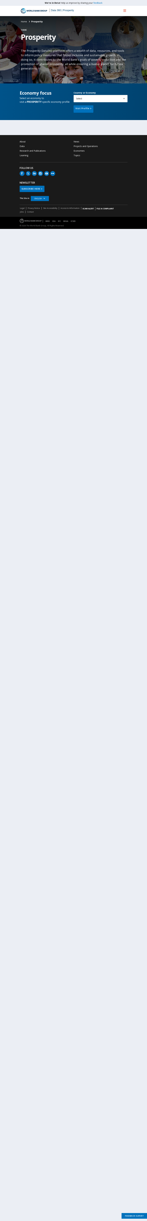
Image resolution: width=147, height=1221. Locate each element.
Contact (30, 212)
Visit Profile (82, 108)
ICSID (73, 221)
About (23, 141)
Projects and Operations (86, 146)
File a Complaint (105, 208)
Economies (79, 150)
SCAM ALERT (88, 208)
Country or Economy (85, 92)
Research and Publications (33, 150)
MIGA (65, 221)
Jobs (22, 212)
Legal (22, 208)
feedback (97, 2)
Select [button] (79, 98)
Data (22, 146)
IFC (59, 221)
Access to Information (70, 208)
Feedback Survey (134, 1215)
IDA (53, 221)
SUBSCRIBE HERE (30, 188)
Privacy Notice (34, 208)
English (38, 198)
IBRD (47, 221)
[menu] (125, 10)
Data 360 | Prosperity (62, 10)
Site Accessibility (50, 208)
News (76, 141)
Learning (24, 155)
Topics (77, 155)
